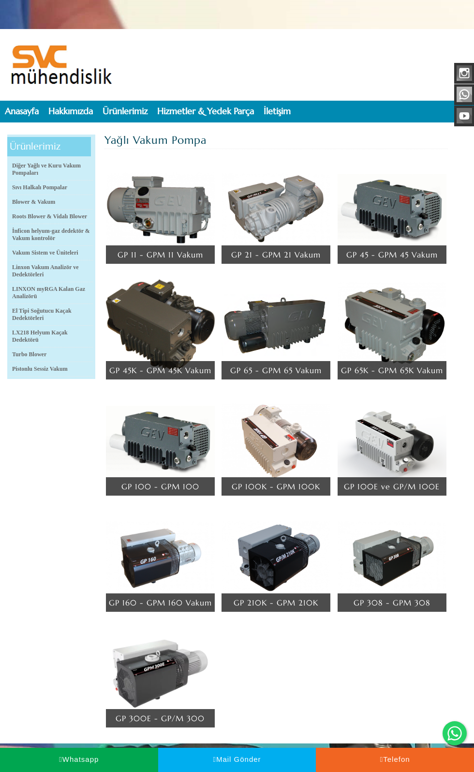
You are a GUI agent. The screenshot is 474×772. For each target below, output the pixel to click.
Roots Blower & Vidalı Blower (49, 216)
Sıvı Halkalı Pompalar (39, 187)
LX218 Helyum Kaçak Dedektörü (40, 336)
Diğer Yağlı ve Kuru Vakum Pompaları (46, 169)
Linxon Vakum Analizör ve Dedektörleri (45, 271)
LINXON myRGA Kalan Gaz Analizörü (48, 293)
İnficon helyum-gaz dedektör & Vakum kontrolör (51, 234)
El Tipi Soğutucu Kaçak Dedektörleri (42, 314)
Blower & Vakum (33, 201)
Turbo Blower (29, 354)
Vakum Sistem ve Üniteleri (45, 252)
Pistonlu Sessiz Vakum (40, 368)
